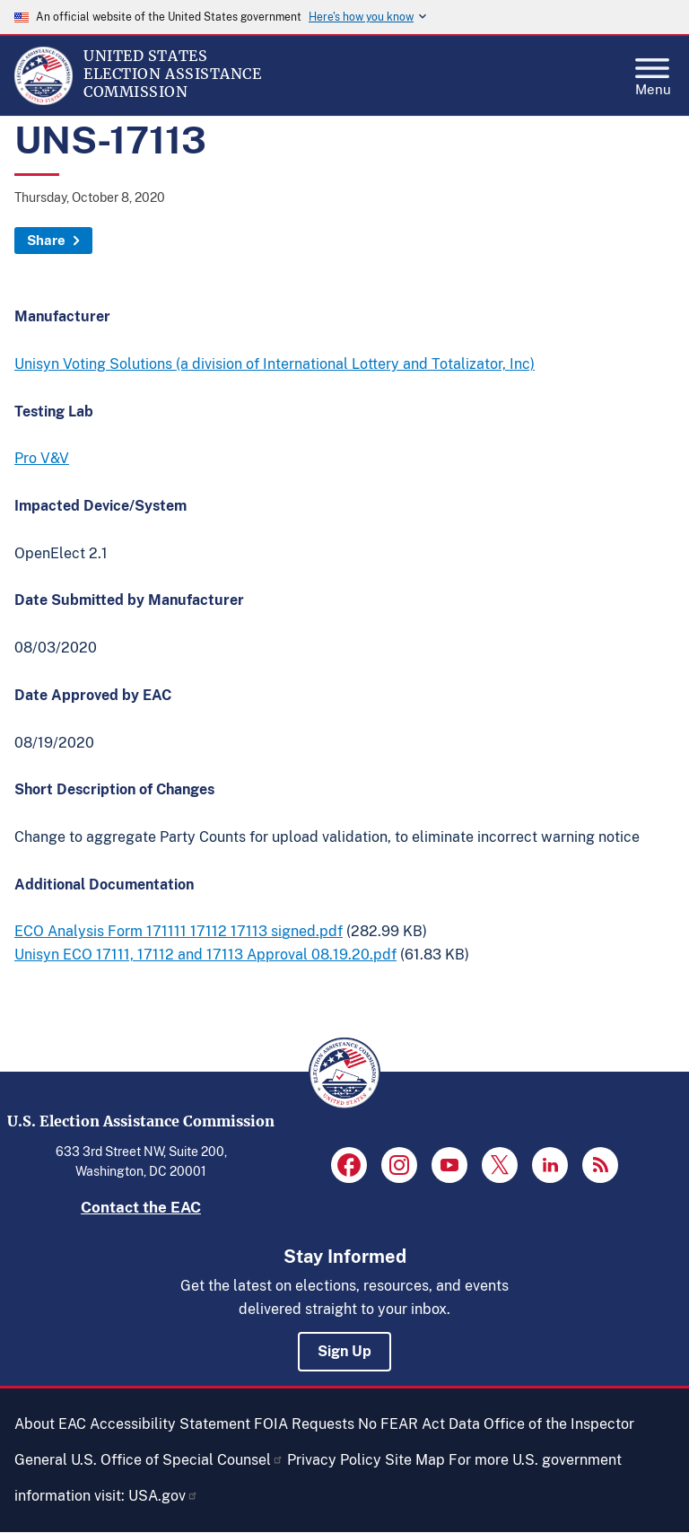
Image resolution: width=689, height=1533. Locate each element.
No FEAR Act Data (419, 1423)
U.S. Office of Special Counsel (177, 1459)
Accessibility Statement (170, 1423)
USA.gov (163, 1495)
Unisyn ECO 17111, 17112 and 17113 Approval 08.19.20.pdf (205, 954)
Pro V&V (41, 458)
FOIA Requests (304, 1423)
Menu (653, 71)
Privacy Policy (334, 1459)
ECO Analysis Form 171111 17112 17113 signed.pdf (178, 931)
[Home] (43, 100)
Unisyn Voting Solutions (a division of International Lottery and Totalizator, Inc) (274, 363)
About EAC (50, 1423)
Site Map (415, 1459)
